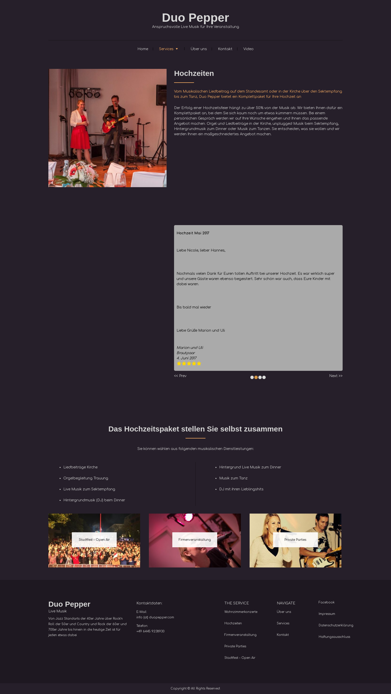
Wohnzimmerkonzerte (240, 612)
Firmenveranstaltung (195, 540)
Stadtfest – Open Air (94, 540)
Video (248, 49)
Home (142, 49)
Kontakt (225, 49)
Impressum (327, 614)
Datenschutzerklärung (336, 625)
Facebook (327, 602)
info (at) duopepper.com (155, 617)
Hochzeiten (233, 623)
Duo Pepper (195, 17)
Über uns (199, 49)
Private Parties (295, 540)
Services (166, 49)
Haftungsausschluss (334, 637)
